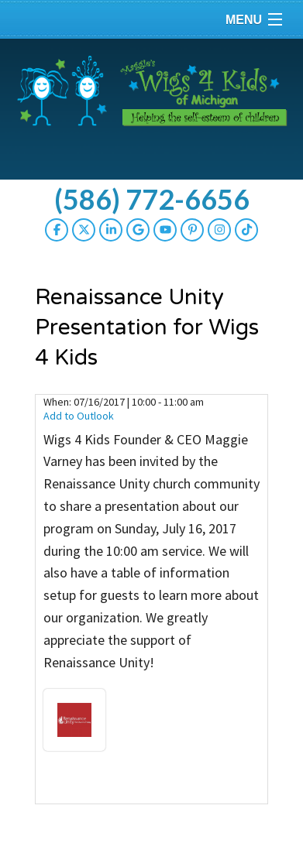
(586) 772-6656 (152, 199)
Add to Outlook (78, 416)
